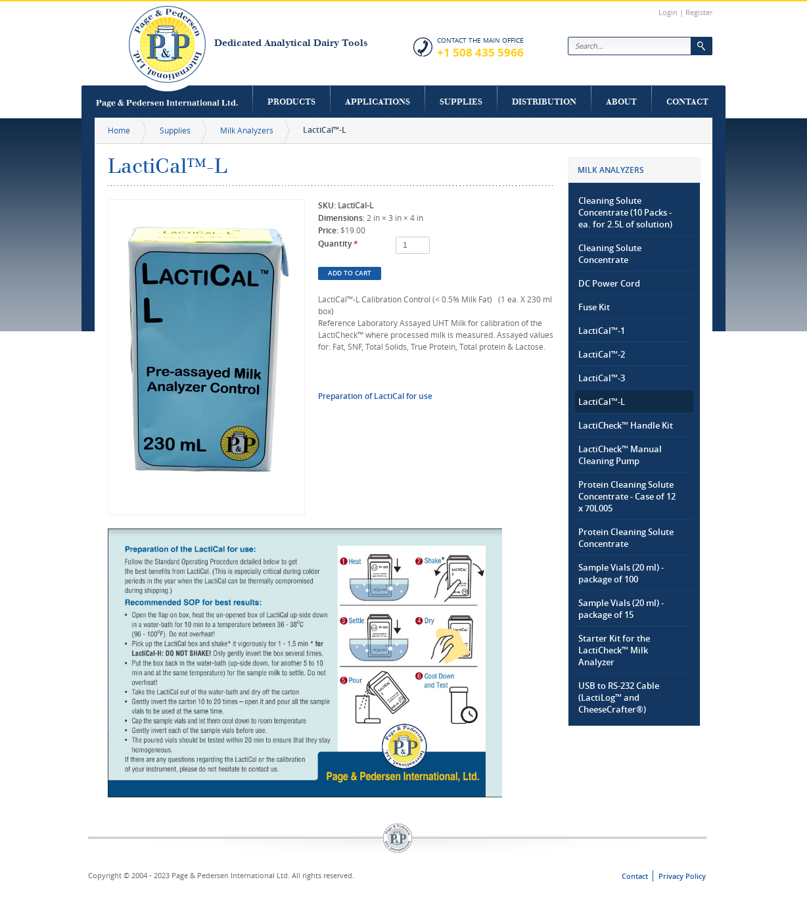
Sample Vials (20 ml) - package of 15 (621, 609)
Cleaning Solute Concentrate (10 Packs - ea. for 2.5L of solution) (625, 212)
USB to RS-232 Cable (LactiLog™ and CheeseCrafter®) (618, 697)
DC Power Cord (609, 283)
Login (668, 12)
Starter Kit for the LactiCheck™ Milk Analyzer (614, 650)
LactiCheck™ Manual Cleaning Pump (620, 455)
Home (119, 130)
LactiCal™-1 (601, 331)
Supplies (461, 101)
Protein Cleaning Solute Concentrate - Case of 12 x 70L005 (627, 496)
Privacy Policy (682, 876)
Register (698, 12)
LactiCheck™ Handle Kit (625, 425)
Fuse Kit (594, 307)
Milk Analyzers (246, 130)
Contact (687, 101)
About (621, 101)
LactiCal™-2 (601, 354)
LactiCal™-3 (601, 378)
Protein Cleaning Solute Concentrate (626, 538)
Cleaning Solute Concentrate (609, 254)
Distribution (544, 101)
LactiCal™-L (601, 402)
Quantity (338, 243)
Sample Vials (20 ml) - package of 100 (621, 573)
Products (291, 101)
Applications (377, 101)
